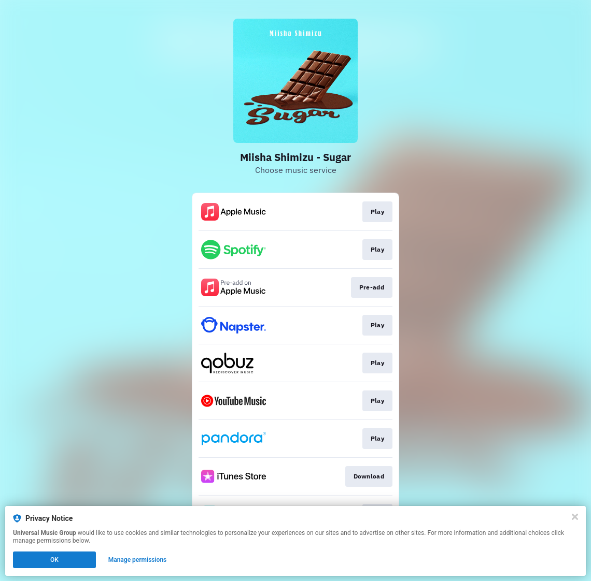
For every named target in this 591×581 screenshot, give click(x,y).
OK (54, 559)
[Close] (575, 517)
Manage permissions (137, 559)
